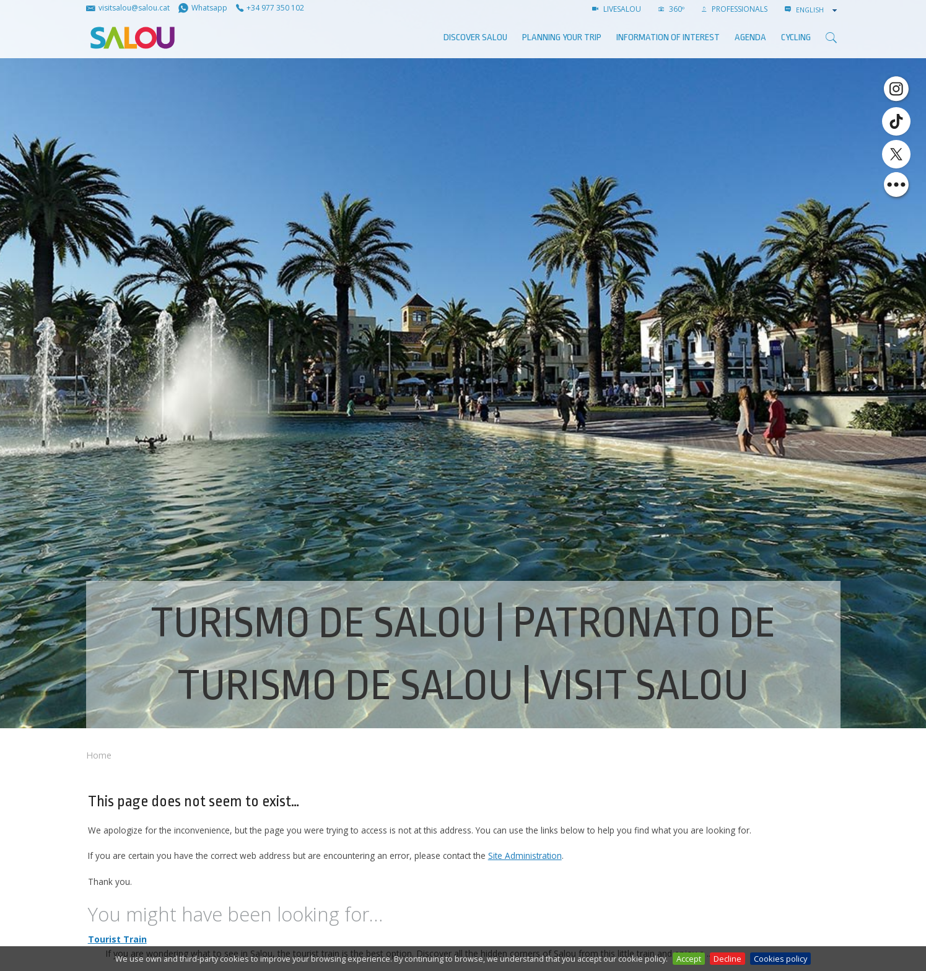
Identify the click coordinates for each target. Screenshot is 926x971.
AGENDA (750, 37)
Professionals (734, 9)
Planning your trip (561, 37)
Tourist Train (117, 939)
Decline (727, 958)
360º (671, 9)
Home (98, 755)
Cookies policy (780, 958)
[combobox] (817, 9)
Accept (688, 958)
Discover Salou (475, 37)
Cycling (796, 37)
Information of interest (668, 37)
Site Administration (525, 855)
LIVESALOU (616, 9)
